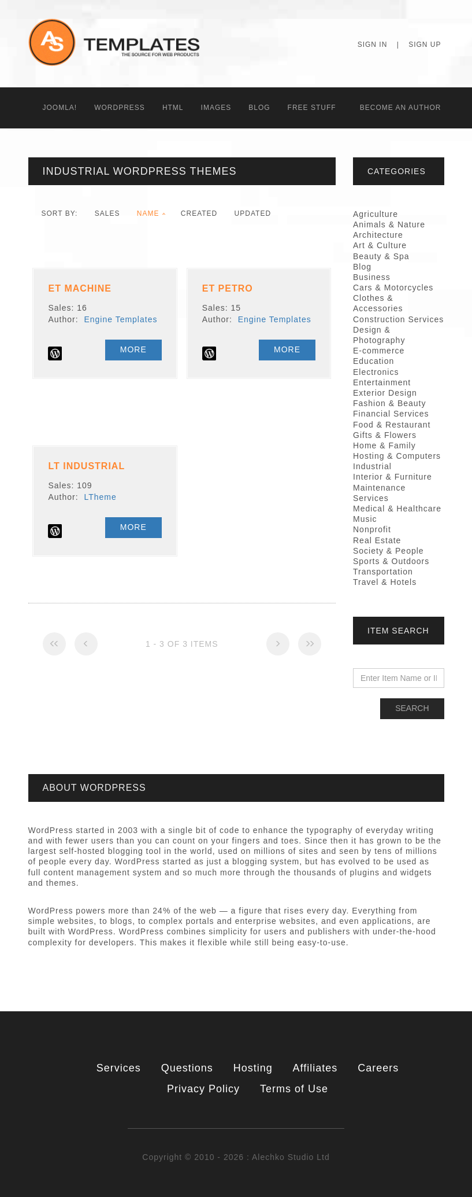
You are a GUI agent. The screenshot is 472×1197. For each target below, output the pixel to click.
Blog (259, 108)
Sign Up (424, 44)
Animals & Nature (389, 224)
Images (216, 108)
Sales (107, 213)
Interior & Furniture (392, 476)
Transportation (383, 571)
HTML (173, 108)
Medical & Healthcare (397, 508)
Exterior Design (385, 392)
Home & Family (384, 445)
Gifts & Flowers (385, 435)
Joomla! (60, 108)
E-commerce (378, 350)
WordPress (119, 108)
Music (365, 519)
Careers (378, 1068)
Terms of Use (294, 1089)
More (133, 349)
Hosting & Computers (397, 456)
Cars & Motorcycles (393, 287)
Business (372, 277)
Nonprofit (372, 529)
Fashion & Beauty (389, 403)
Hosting (253, 1068)
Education (373, 361)
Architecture (378, 235)
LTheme (100, 497)
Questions (187, 1068)
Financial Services (391, 413)
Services (118, 1068)
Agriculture (375, 214)
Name (148, 213)
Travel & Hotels (385, 582)
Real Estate (377, 540)
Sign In (373, 44)
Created (199, 213)
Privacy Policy (203, 1089)
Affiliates (315, 1068)
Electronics (376, 372)
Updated (253, 213)
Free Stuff (312, 108)
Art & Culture (380, 245)
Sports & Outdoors (391, 561)
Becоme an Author (400, 108)
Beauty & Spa (381, 256)
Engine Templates (120, 319)
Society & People (388, 550)
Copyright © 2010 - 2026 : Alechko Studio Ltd (235, 1157)
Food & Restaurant (392, 424)
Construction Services (398, 319)
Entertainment (382, 382)
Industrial (372, 466)
